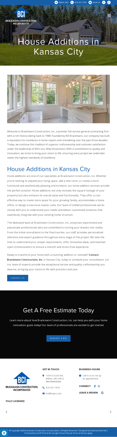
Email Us (96, 2)
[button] (17, 278)
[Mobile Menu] (109, 15)
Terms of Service (80, 433)
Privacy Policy (64, 433)
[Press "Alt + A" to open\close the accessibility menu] (4, 433)
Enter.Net (102, 430)
